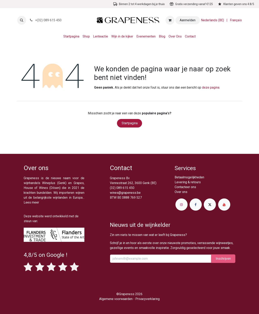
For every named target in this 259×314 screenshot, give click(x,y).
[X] (210, 204)
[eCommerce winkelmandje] (170, 20)
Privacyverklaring (147, 299)
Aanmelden (187, 20)
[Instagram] (181, 204)
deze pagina (210, 87)
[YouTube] (224, 204)
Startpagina (130, 123)
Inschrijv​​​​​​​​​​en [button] (223, 258)
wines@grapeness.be (125, 193)
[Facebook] (196, 204)
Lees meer (31, 202)
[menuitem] (212, 20)
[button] (21, 20)
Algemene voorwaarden (116, 299)
